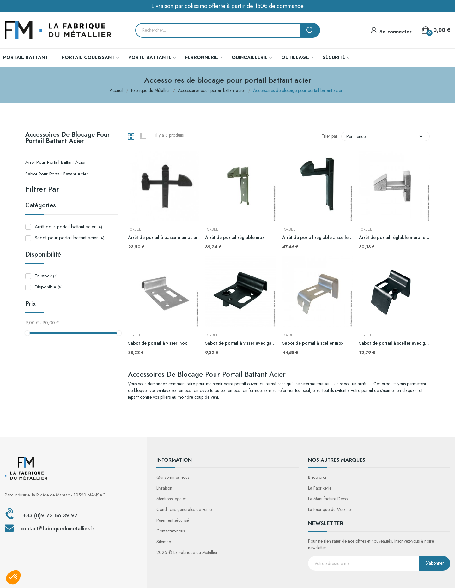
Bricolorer (317, 477)
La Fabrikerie (319, 488)
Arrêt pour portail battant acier (55, 162)
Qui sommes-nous (172, 477)
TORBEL (134, 229)
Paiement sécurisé (172, 520)
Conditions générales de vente (184, 509)
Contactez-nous (170, 531)
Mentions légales (171, 499)
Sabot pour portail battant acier (56, 173)
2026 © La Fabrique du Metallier (187, 552)
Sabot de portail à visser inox (157, 343)
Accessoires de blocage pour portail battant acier (67, 139)
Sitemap (163, 541)
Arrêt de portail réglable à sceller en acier (317, 238)
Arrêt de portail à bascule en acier (162, 238)
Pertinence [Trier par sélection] (385, 136)
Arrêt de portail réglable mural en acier (394, 238)
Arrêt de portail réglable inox (234, 238)
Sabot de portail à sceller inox (312, 343)
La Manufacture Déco (328, 499)
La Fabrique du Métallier (330, 509)
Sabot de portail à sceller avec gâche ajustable (394, 343)
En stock (46, 275)
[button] (13, 577)
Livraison (164, 488)
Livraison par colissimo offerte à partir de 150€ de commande (227, 6)
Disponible (49, 286)
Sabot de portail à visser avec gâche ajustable (240, 343)
